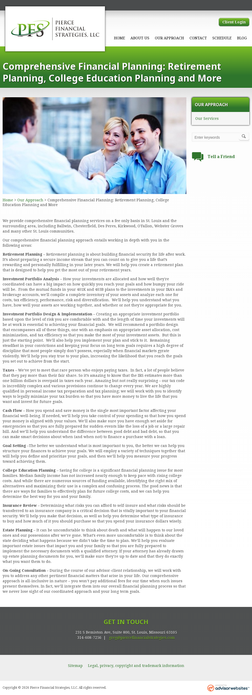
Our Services (207, 118)
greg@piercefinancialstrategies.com (142, 637)
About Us (139, 38)
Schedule (222, 38)
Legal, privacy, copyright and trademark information (136, 666)
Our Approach (169, 38)
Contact (198, 38)
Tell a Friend (221, 156)
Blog (242, 38)
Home (119, 38)
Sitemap (75, 666)
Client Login (234, 22)
